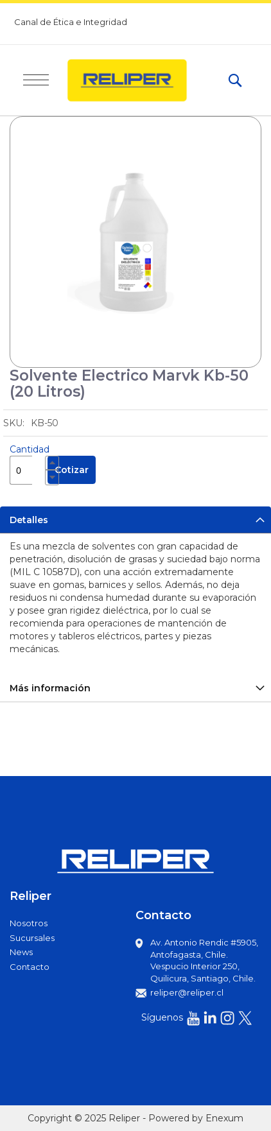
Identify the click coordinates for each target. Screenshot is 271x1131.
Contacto (29, 967)
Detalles (29, 520)
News (21, 952)
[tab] (135, 519)
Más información (50, 688)
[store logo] (138, 80)
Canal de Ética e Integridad (70, 22)
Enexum (224, 1118)
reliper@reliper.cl (186, 992)
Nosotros (29, 923)
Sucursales (32, 938)
